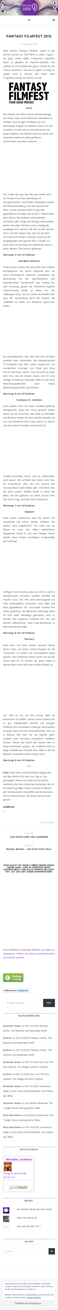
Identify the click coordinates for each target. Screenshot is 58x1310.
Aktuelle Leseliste (19, 1159)
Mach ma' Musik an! (27, 1217)
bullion (7, 1038)
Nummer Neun (12, 1026)
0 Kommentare (48, 822)
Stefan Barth (10, 1177)
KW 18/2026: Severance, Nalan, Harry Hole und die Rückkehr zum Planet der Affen (28, 1091)
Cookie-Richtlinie (33, 1297)
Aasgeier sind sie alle (15, 1173)
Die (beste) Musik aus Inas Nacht (34, 1209)
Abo (49, 1002)
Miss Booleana (12, 1115)
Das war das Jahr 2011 (29, 1226)
